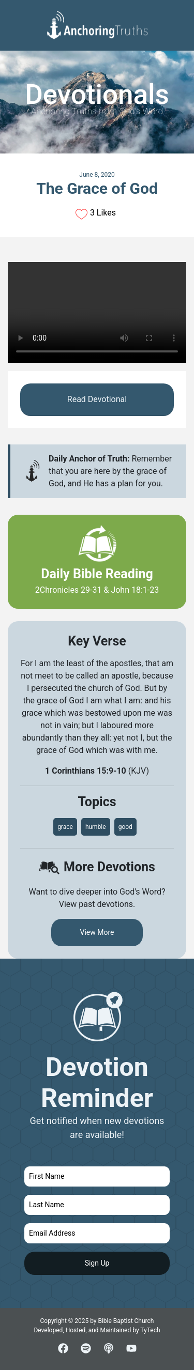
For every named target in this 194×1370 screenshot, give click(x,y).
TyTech (150, 1330)
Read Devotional (97, 399)
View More (97, 932)
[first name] (97, 1176)
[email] (97, 1233)
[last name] (97, 1205)
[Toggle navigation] (178, 16)
